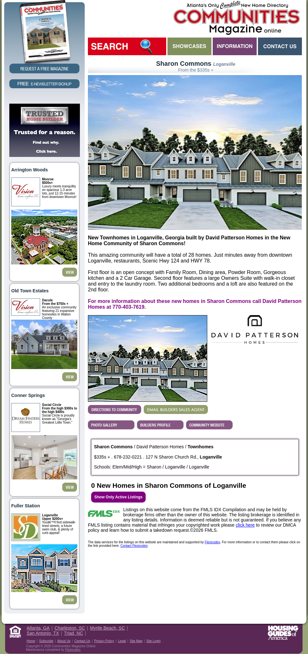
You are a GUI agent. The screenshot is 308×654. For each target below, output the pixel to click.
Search (127, 46)
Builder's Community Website (209, 424)
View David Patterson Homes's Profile (160, 424)
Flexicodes (212, 542)
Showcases (189, 46)
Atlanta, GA (38, 628)
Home (31, 641)
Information (235, 46)
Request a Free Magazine (44, 37)
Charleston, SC (70, 628)
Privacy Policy (104, 641)
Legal (122, 641)
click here (245, 525)
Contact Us (280, 46)
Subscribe (46, 641)
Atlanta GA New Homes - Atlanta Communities (236, 17)
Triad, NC (73, 633)
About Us (63, 641)
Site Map (136, 641)
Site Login (153, 641)
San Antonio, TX (43, 633)
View (69, 272)
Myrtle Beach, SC (107, 628)
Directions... (114, 409)
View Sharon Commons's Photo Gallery (111, 424)
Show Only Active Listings (118, 497)
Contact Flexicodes (134, 545)
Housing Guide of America (283, 632)
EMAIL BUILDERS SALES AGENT (176, 409)
